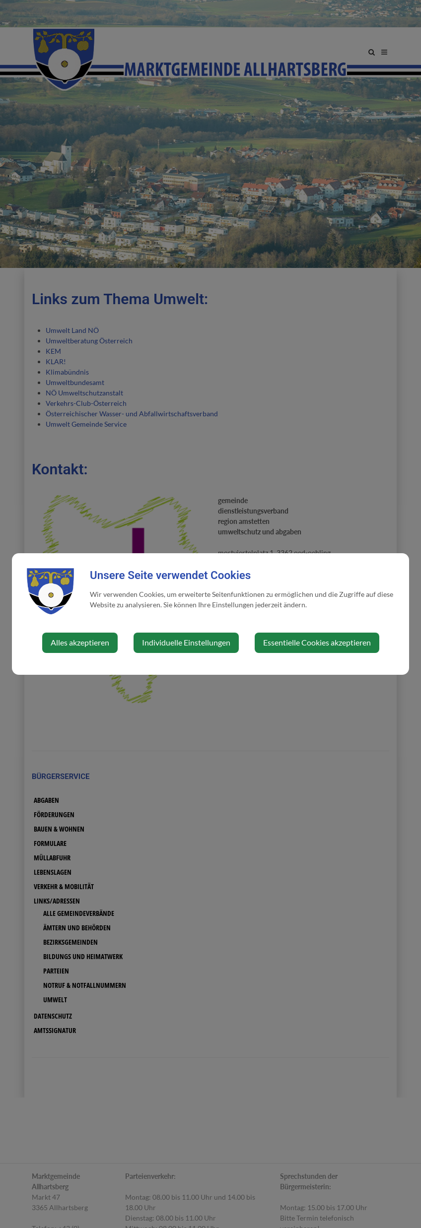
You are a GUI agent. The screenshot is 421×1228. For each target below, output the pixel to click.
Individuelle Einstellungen (186, 642)
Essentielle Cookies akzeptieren (317, 642)
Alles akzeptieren (80, 642)
